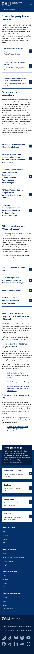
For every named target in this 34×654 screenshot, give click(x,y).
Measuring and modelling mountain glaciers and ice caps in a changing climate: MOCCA (18, 388)
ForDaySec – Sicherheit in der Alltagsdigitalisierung (13, 145)
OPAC (4, 543)
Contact (4, 627)
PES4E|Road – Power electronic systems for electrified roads (10, 300)
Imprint (28, 627)
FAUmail (5, 532)
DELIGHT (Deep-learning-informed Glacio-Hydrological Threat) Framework (17, 429)
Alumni (5, 598)
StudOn (5, 536)
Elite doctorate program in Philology (18, 382)
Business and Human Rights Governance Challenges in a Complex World (18, 375)
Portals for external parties (11, 593)
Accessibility (11, 630)
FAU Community (8, 609)
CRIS (4, 554)
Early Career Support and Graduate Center (16, 565)
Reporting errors (26, 630)
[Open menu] (31, 4)
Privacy (4, 630)
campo (5, 539)
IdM (4, 587)
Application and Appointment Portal (14, 558)
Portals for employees (10, 571)
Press (4, 601)
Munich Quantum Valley (11, 290)
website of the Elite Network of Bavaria (14, 339)
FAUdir (5, 576)
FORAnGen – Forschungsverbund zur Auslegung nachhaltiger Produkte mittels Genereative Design (11, 210)
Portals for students (9, 528)
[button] (17, 51)
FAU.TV (5, 583)
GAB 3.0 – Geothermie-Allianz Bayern (13, 269)
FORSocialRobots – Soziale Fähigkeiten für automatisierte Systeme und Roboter (13, 194)
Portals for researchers (10, 549)
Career (5, 605)
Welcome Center (8, 561)
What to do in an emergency (16, 627)
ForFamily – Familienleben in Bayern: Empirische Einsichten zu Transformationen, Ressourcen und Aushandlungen (13, 176)
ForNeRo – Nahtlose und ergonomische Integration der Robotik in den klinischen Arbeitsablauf (13, 158)
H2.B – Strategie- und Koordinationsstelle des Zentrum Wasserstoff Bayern (13, 280)
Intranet (5, 579)
